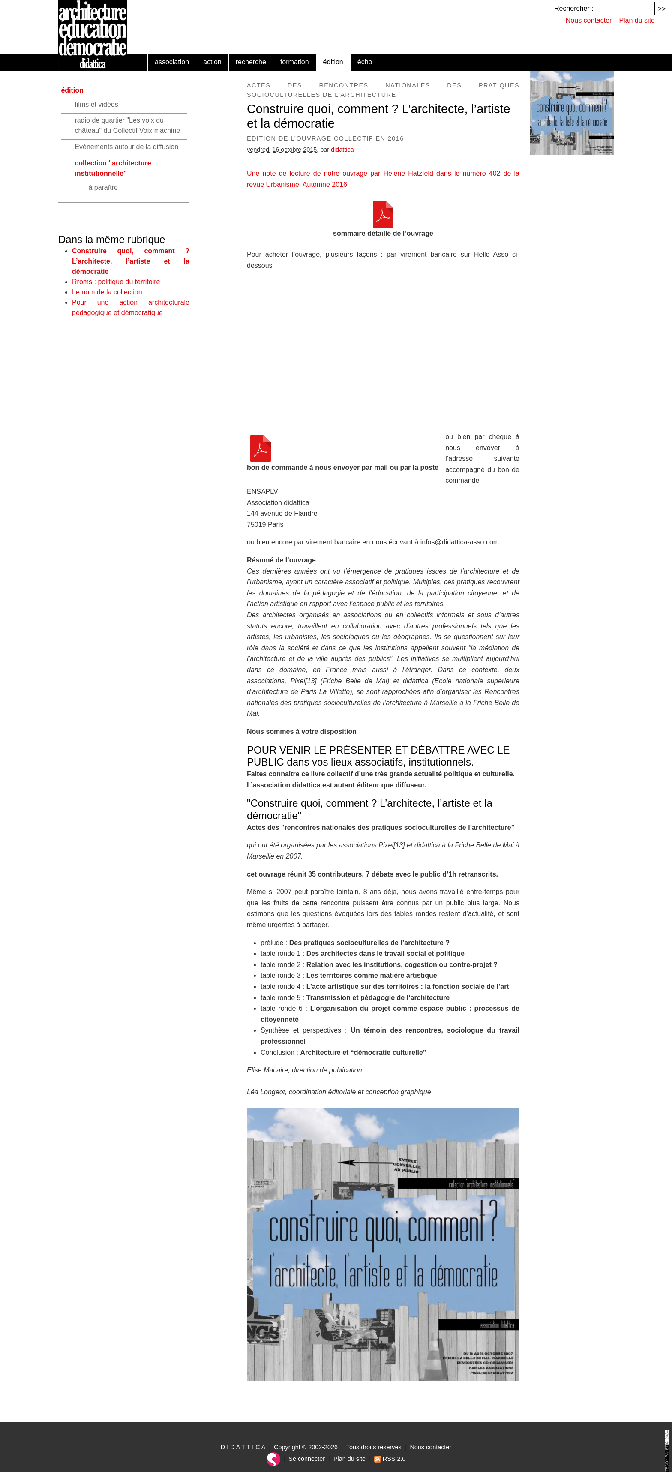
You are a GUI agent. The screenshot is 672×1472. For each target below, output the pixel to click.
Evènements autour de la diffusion (126, 146)
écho (364, 62)
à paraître (102, 187)
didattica (342, 149)
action (212, 62)
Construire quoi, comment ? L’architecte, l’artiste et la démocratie (130, 261)
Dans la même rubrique (111, 239)
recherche (251, 62)
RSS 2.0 (390, 1458)
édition (333, 62)
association (172, 62)
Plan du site (637, 20)
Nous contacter (589, 20)
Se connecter (306, 1458)
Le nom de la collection (107, 292)
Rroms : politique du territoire (116, 281)
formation (294, 62)
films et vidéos (96, 104)
